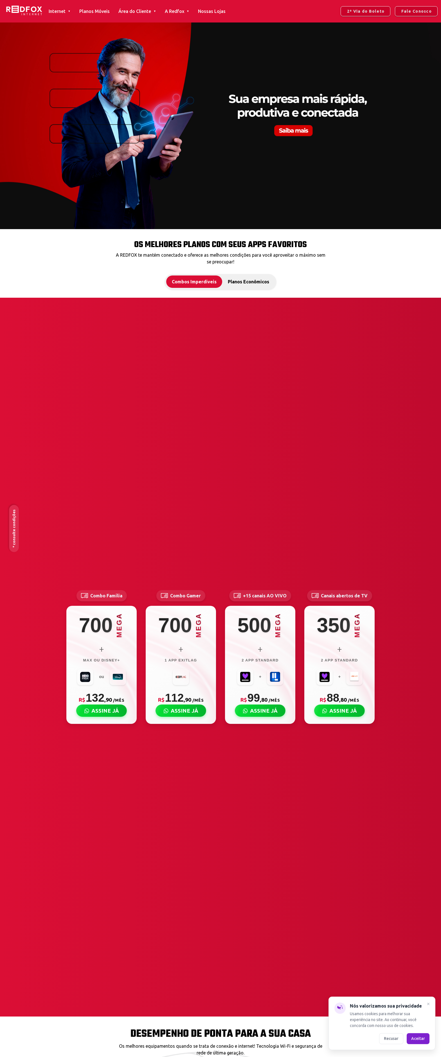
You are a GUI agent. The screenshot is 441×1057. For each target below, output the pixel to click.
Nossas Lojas (212, 11)
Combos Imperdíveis (194, 281)
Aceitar (418, 1038)
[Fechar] (428, 1004)
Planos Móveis (94, 11)
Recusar (391, 1038)
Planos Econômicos (248, 281)
